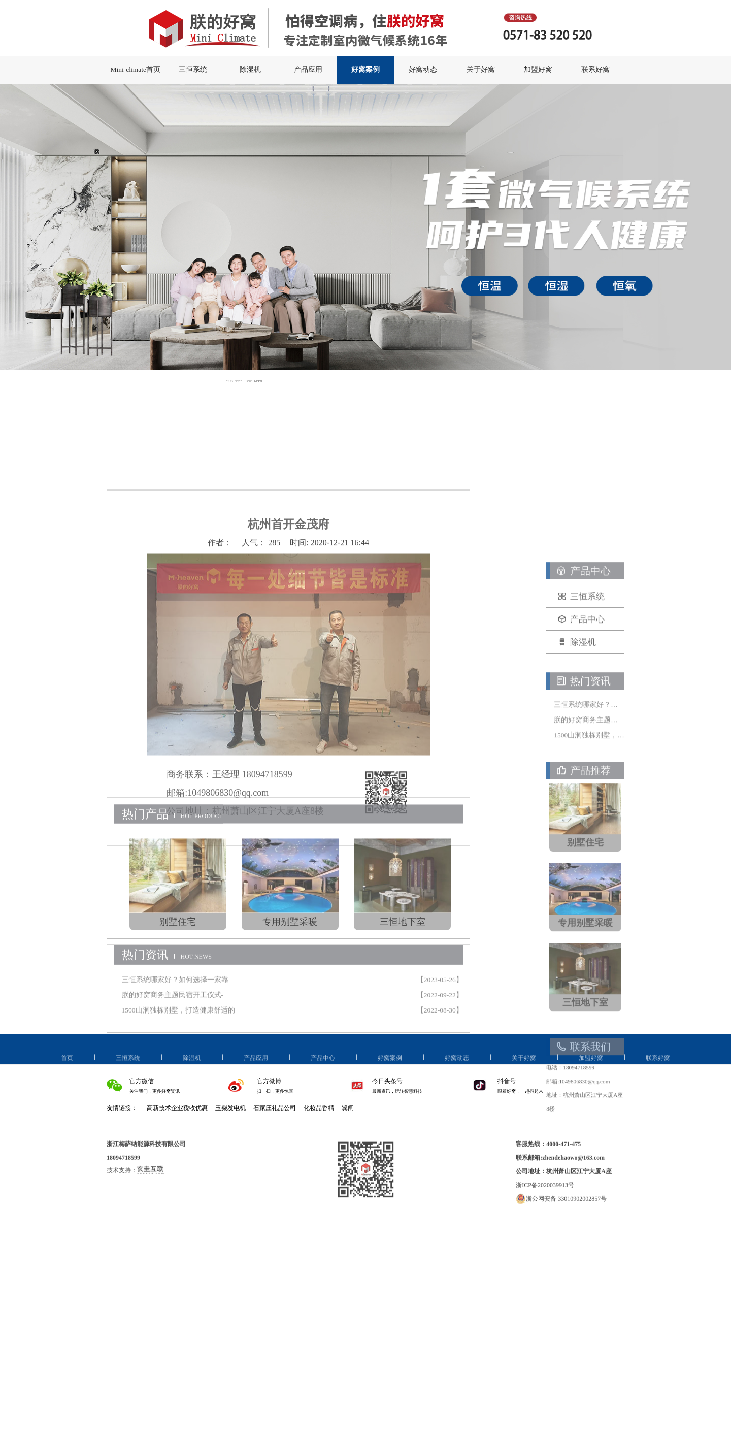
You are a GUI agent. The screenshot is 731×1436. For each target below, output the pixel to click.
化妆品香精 (319, 1108)
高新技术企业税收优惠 (177, 1108)
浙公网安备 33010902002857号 (561, 1220)
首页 (67, 1067)
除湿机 (250, 69)
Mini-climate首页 (135, 69)
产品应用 (308, 69)
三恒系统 (193, 69)
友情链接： (122, 1108)
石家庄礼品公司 (274, 1108)
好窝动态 (423, 69)
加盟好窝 (538, 69)
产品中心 (323, 1067)
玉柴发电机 (230, 1108)
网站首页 (275, 380)
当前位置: (270, 380)
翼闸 (348, 1108)
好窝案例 (365, 69)
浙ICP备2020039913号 (545, 1206)
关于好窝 (481, 69)
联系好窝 (595, 69)
